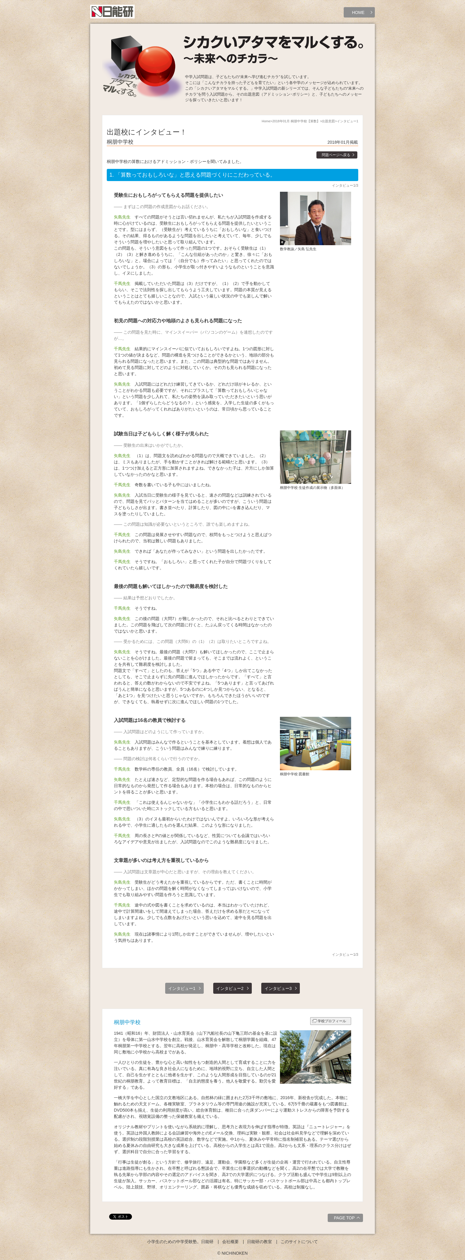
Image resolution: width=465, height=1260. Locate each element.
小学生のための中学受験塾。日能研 (180, 1241)
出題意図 (328, 121)
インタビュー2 (229, 988)
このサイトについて (299, 1241)
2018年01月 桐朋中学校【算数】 (296, 121)
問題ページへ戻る (336, 155)
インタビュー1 (181, 988)
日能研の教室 (259, 1241)
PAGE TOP (348, 1218)
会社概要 (230, 1241)
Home (266, 121)
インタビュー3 (278, 988)
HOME (358, 12)
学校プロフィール (332, 1021)
